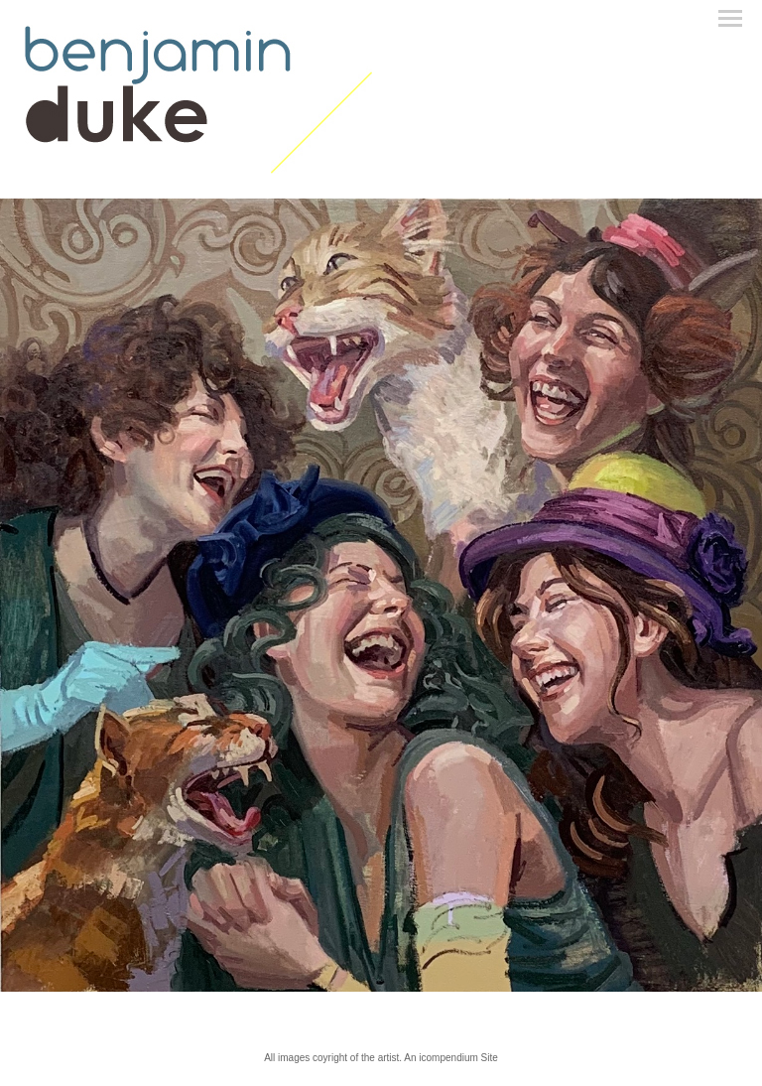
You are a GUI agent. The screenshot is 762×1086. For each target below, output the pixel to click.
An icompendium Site (451, 1057)
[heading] (198, 170)
